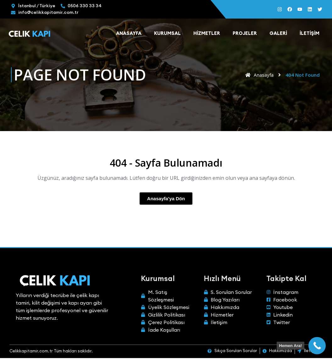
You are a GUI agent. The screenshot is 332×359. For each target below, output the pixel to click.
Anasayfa (128, 34)
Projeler (245, 34)
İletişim (309, 34)
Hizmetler (206, 34)
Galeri (278, 34)
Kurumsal (167, 34)
